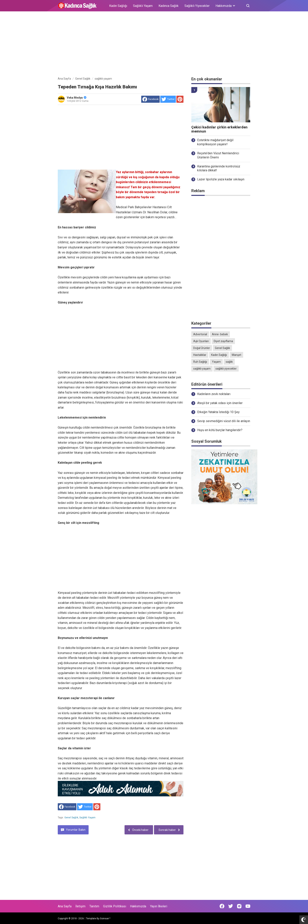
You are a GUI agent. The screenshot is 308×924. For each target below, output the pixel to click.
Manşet (236, 354)
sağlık (229, 361)
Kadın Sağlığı (118, 6)
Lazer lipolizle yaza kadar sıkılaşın (220, 179)
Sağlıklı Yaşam (143, 6)
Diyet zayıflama (223, 341)
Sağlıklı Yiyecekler (197, 6)
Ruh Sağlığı (200, 361)
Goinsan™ (105, 918)
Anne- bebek (220, 334)
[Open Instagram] (239, 906)
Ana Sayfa (65, 906)
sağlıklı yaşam (87, 817)
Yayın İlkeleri (158, 906)
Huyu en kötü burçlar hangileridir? (219, 430)
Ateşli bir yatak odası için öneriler (220, 403)
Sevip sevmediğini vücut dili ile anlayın (223, 421)
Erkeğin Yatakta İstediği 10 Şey (218, 412)
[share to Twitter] (168, 99)
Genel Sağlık (71, 817)
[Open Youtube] (248, 906)
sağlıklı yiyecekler (226, 368)
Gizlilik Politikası (114, 906)
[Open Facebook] (222, 906)
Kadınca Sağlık (169, 6)
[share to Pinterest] (179, 99)
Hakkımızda (138, 906)
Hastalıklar (199, 354)
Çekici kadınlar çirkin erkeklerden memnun (219, 129)
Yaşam (216, 361)
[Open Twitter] (230, 906)
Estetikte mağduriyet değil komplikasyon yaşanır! (215, 142)
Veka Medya (76, 97)
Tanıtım (94, 906)
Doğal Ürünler (201, 348)
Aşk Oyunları (201, 341)
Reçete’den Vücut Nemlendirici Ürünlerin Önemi (218, 155)
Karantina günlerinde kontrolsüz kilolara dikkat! (218, 168)
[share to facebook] (150, 99)
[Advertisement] (154, 44)
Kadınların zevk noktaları (213, 394)
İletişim (80, 906)
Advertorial (200, 334)
